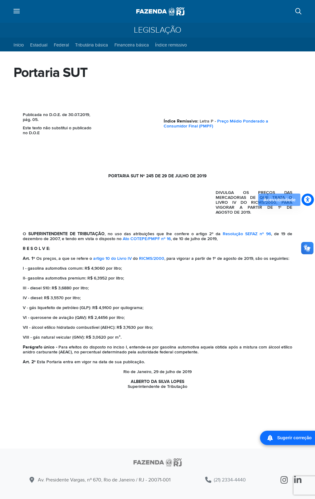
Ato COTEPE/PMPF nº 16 (147, 238)
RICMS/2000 (151, 258)
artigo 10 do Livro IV (112, 258)
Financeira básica (131, 45)
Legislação (157, 30)
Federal (61, 45)
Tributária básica (91, 45)
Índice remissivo (171, 45)
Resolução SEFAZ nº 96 (247, 233)
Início (19, 45)
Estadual (38, 45)
